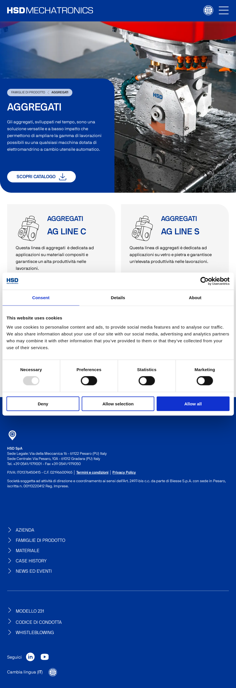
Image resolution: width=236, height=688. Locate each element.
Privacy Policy (124, 472)
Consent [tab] (40, 297)
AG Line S (142, 228)
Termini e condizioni (92, 472)
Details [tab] (118, 297)
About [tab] (195, 297)
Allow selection (118, 403)
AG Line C (28, 228)
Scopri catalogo (41, 176)
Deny (43, 403)
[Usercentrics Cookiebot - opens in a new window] (204, 281)
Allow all (193, 403)
